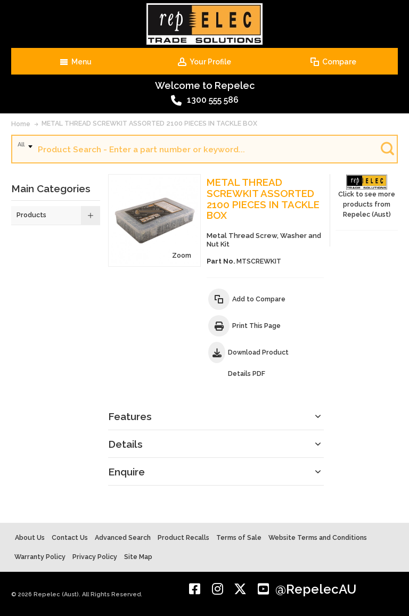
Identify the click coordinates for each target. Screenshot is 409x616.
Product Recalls (183, 537)
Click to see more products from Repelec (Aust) (367, 196)
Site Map (138, 557)
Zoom (181, 255)
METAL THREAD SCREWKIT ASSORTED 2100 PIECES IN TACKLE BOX (149, 123)
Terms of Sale (238, 537)
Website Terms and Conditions (317, 537)
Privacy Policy (94, 557)
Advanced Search (123, 537)
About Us (30, 537)
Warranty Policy (40, 557)
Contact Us (70, 537)
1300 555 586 (205, 100)
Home (20, 124)
